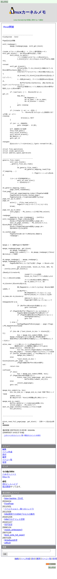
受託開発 (6, 487)
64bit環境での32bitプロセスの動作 (19, 514)
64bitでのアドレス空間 (14, 519)
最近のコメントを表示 (32, 435)
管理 (4, 462)
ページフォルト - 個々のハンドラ (19, 509)
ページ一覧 (7, 460)
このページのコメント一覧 (13, 435)
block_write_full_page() (14, 535)
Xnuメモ (6, 477)
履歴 (4, 457)
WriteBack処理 (10, 540)
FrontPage (9, 504)
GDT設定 (8, 524)
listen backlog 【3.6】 (14, 498)
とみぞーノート (9, 474)
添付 (4, 454)
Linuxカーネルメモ (28, 12)
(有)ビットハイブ (10, 484)
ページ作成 (7, 452)
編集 (4, 449)
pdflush (7, 543)
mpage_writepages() (13, 530)
